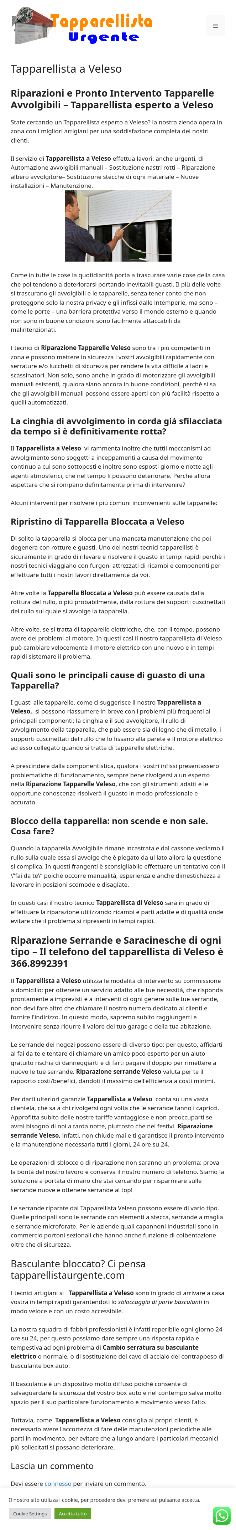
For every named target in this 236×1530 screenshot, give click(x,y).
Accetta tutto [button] (72, 1513)
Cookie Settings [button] (30, 1513)
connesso (58, 1483)
